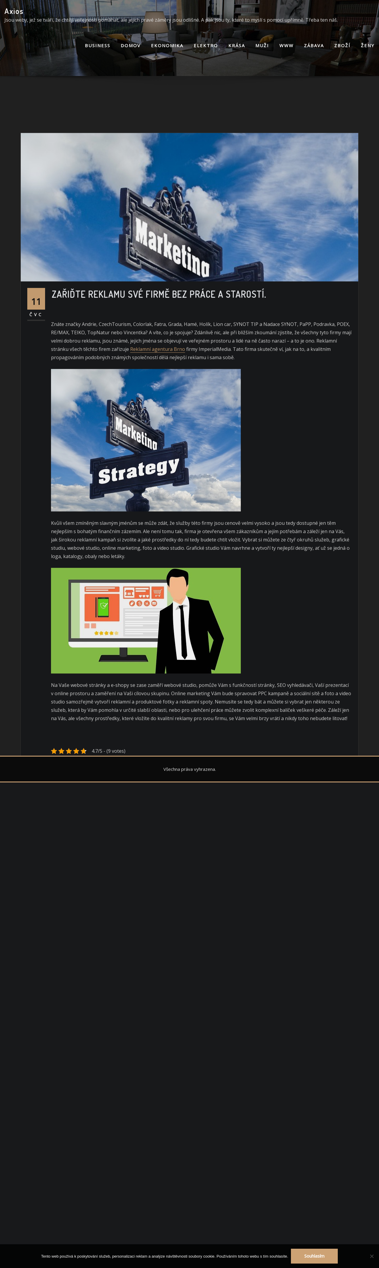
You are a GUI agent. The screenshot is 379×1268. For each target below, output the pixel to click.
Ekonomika (167, 45)
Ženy (368, 45)
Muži (262, 45)
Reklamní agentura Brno (157, 451)
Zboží (342, 45)
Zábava (314, 45)
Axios (14, 11)
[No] (372, 1256)
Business (97, 45)
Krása (236, 45)
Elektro (206, 45)
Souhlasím (315, 1256)
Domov (131, 45)
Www (286, 45)
